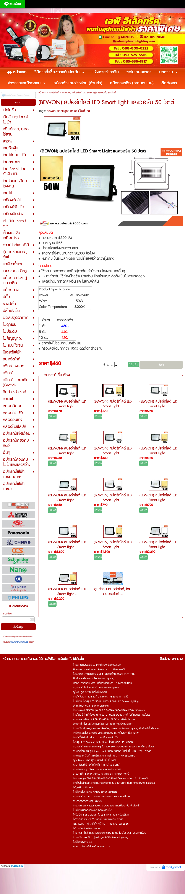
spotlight (62, 111)
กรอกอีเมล (7, 613)
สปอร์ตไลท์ (54, 92)
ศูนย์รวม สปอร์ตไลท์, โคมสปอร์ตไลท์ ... (112, 592)
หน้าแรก (42, 92)
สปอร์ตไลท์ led (80, 111)
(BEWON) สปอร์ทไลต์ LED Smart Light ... (67, 404)
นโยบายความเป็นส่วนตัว (19, 642)
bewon (51, 111)
